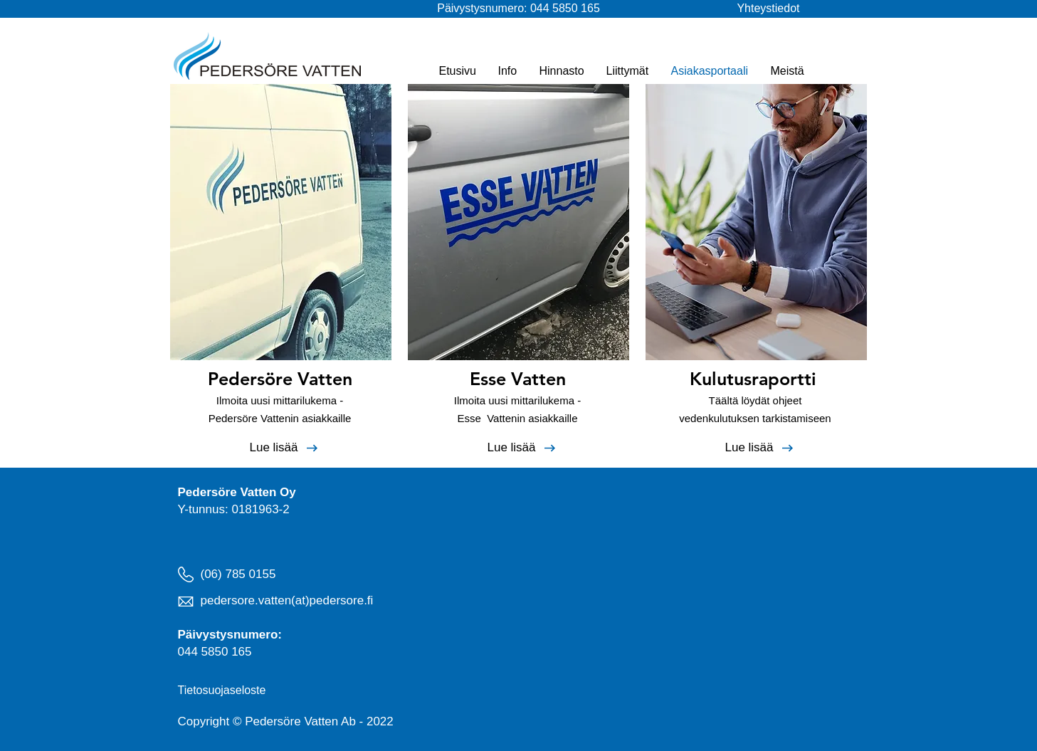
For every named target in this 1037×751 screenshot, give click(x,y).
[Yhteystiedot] (746, 8)
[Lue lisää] (274, 447)
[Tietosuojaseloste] (225, 690)
